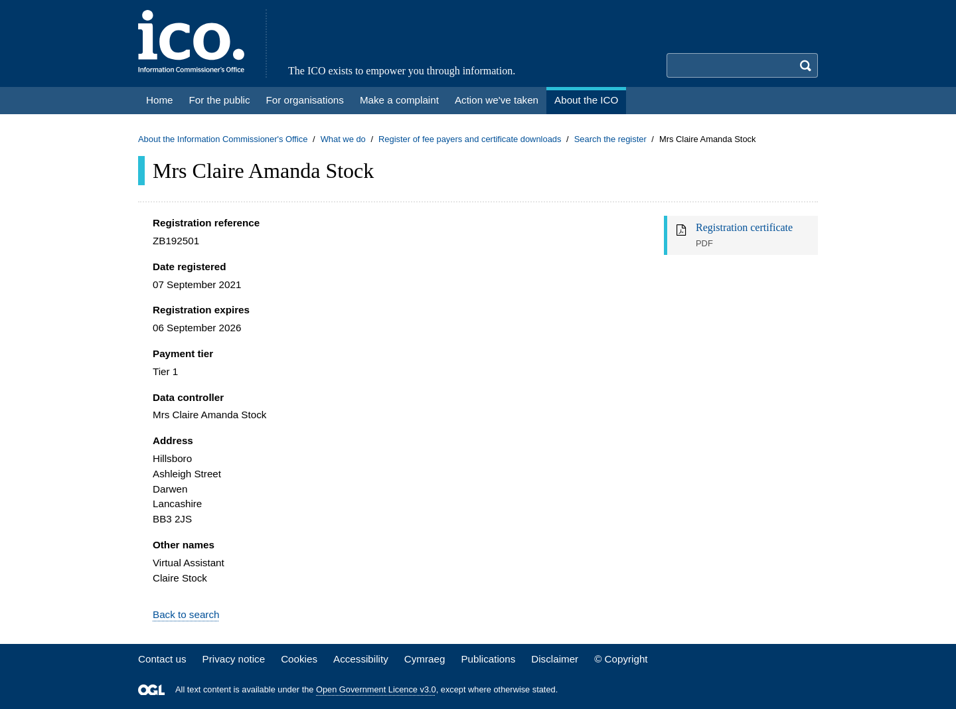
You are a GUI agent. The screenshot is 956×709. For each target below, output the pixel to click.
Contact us (162, 659)
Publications (488, 659)
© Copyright (620, 659)
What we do (343, 139)
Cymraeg (424, 659)
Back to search (186, 614)
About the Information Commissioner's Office (222, 139)
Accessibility (360, 659)
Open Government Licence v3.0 (376, 689)
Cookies (299, 659)
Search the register (610, 139)
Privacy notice (234, 659)
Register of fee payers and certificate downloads (470, 139)
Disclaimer (554, 659)
